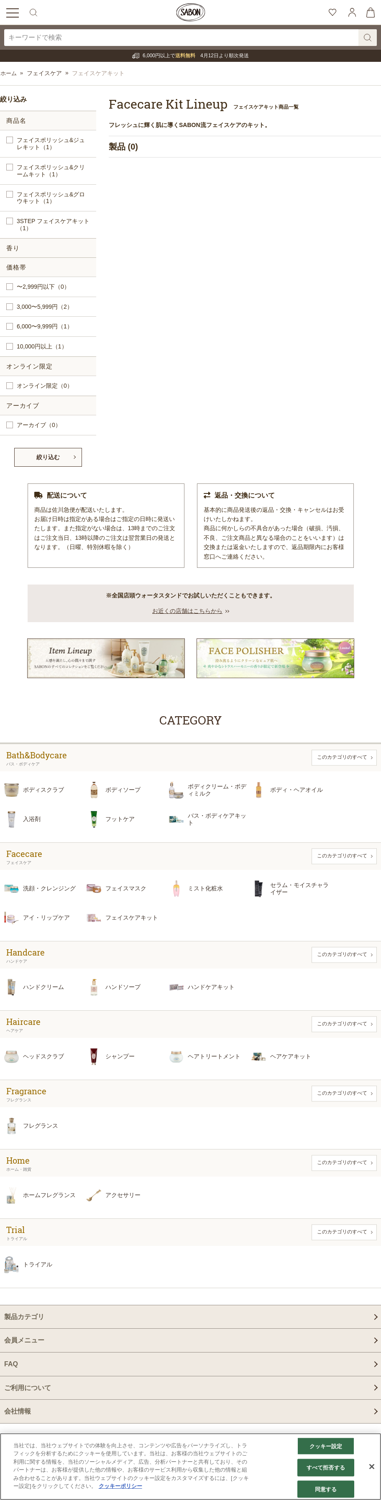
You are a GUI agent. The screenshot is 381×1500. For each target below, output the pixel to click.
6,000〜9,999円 (45, 326)
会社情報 (17, 1410)
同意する (326, 1489)
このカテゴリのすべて (342, 757)
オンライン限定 (45, 385)
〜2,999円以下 (43, 286)
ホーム (9, 73)
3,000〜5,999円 (45, 306)
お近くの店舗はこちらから (187, 610)
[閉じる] (372, 1466)
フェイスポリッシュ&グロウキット (51, 198)
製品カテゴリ (24, 1316)
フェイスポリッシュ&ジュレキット (51, 144)
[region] (190, 1466)
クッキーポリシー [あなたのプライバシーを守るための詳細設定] (120, 1486)
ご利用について (27, 1387)
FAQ (11, 1363)
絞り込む (48, 457)
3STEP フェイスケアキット (53, 225)
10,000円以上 (42, 346)
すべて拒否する (326, 1467)
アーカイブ (39, 425)
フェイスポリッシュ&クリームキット (51, 171)
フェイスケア (45, 73)
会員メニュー (24, 1340)
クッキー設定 (326, 1446)
